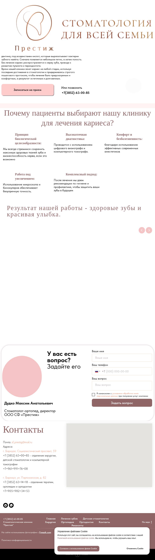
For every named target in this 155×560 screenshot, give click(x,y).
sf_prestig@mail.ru (22, 442)
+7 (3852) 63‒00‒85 (16, 455)
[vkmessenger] (5, 505)
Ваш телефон (100, 364)
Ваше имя (98, 351)
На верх (147, 522)
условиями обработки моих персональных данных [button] (118, 394)
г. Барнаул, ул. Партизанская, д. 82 (24, 477)
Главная (51, 518)
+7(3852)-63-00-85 (75, 93)
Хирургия (50, 522)
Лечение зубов (69, 518)
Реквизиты (77, 525)
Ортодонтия (86, 522)
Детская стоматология (96, 518)
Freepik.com (45, 532)
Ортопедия (67, 522)
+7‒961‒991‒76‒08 (15, 468)
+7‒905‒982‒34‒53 (16, 491)
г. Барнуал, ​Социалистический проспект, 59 (29, 451)
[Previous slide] (142, 230)
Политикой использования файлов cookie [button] (75, 538)
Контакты (104, 522)
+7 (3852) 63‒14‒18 (15, 482)
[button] (27, 90)
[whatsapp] (11, 505)
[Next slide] (149, 230)
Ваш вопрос (99, 378)
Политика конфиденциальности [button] (16, 540)
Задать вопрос (122, 403)
